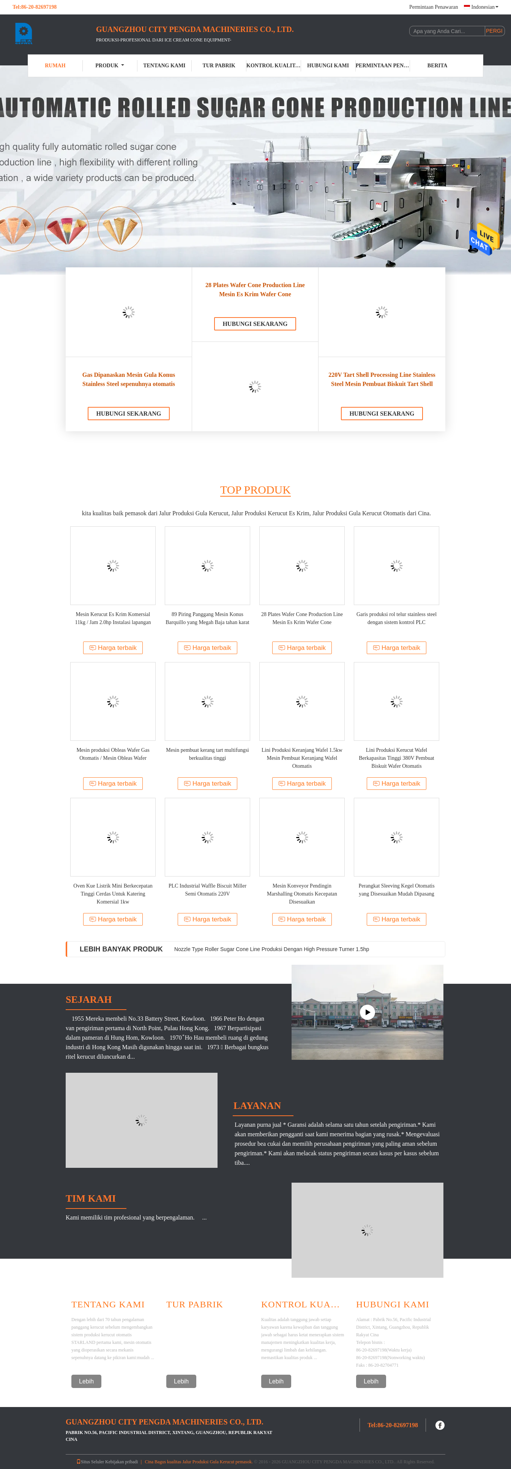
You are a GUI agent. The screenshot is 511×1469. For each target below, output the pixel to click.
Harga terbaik (113, 647)
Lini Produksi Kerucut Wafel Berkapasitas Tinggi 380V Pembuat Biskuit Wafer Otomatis (396, 758)
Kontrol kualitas (273, 65)
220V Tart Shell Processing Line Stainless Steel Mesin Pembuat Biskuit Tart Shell (381, 379)
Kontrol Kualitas (303, 1304)
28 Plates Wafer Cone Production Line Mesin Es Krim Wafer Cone (255, 289)
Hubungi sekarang (128, 413)
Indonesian (485, 7)
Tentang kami (164, 65)
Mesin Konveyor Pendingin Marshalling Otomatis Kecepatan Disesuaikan (302, 894)
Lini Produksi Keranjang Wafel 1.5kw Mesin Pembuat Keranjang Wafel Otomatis (302, 758)
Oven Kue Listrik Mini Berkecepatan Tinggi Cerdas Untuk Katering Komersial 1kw (112, 894)
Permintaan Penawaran (433, 7)
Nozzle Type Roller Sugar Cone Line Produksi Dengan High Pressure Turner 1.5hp (271, 949)
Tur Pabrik (218, 65)
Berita (437, 65)
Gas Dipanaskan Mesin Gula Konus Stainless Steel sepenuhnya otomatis (128, 379)
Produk (109, 65)
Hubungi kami (328, 65)
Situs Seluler (90, 1461)
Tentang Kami (108, 1304)
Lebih (86, 1381)
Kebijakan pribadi (121, 1461)
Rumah (55, 65)
